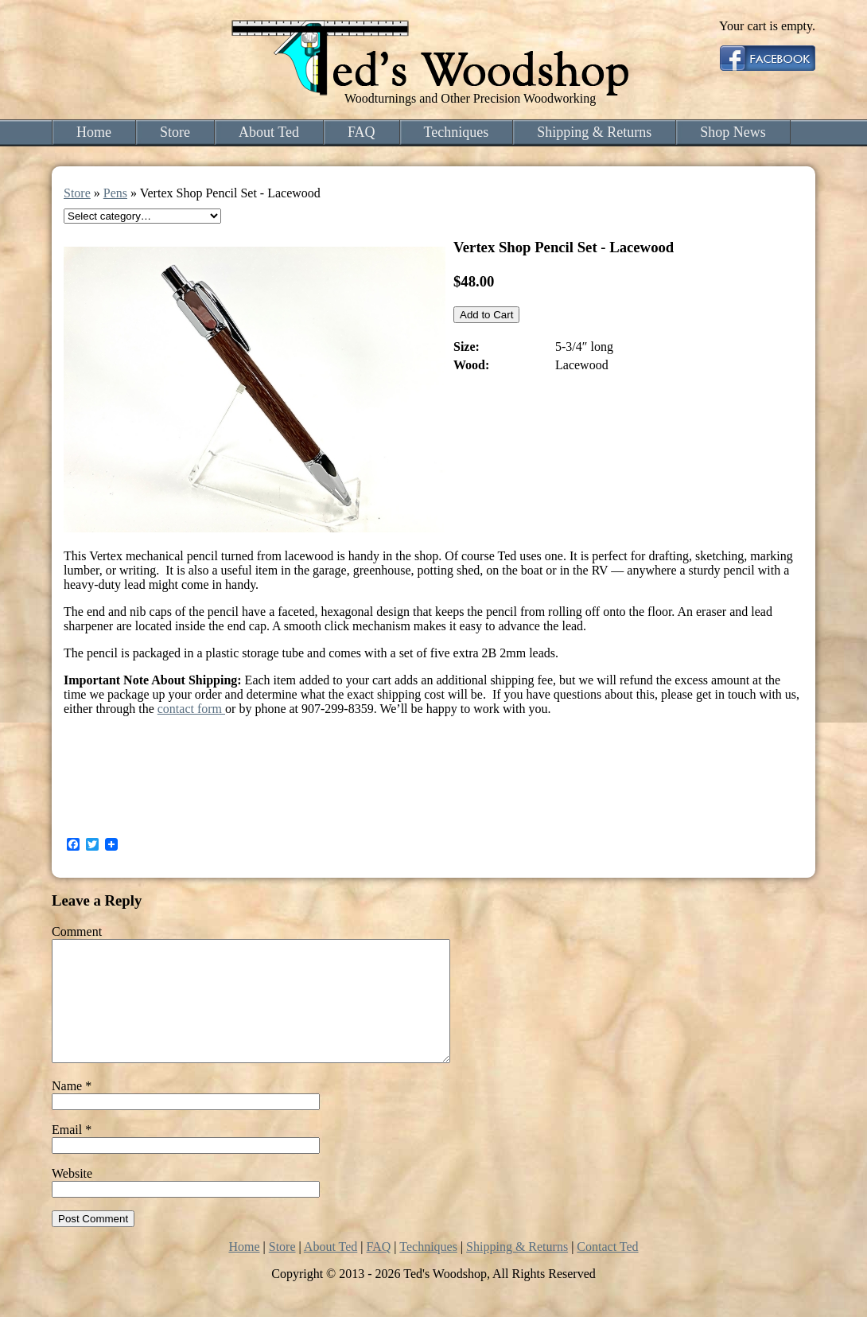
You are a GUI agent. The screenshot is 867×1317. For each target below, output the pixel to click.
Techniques (456, 132)
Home (93, 132)
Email (71, 1153)
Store (175, 132)
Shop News (733, 132)
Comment (77, 931)
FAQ (361, 132)
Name (71, 1109)
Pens (115, 193)
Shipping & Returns (594, 132)
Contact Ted (607, 1270)
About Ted (269, 132)
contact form (191, 708)
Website (72, 1197)
